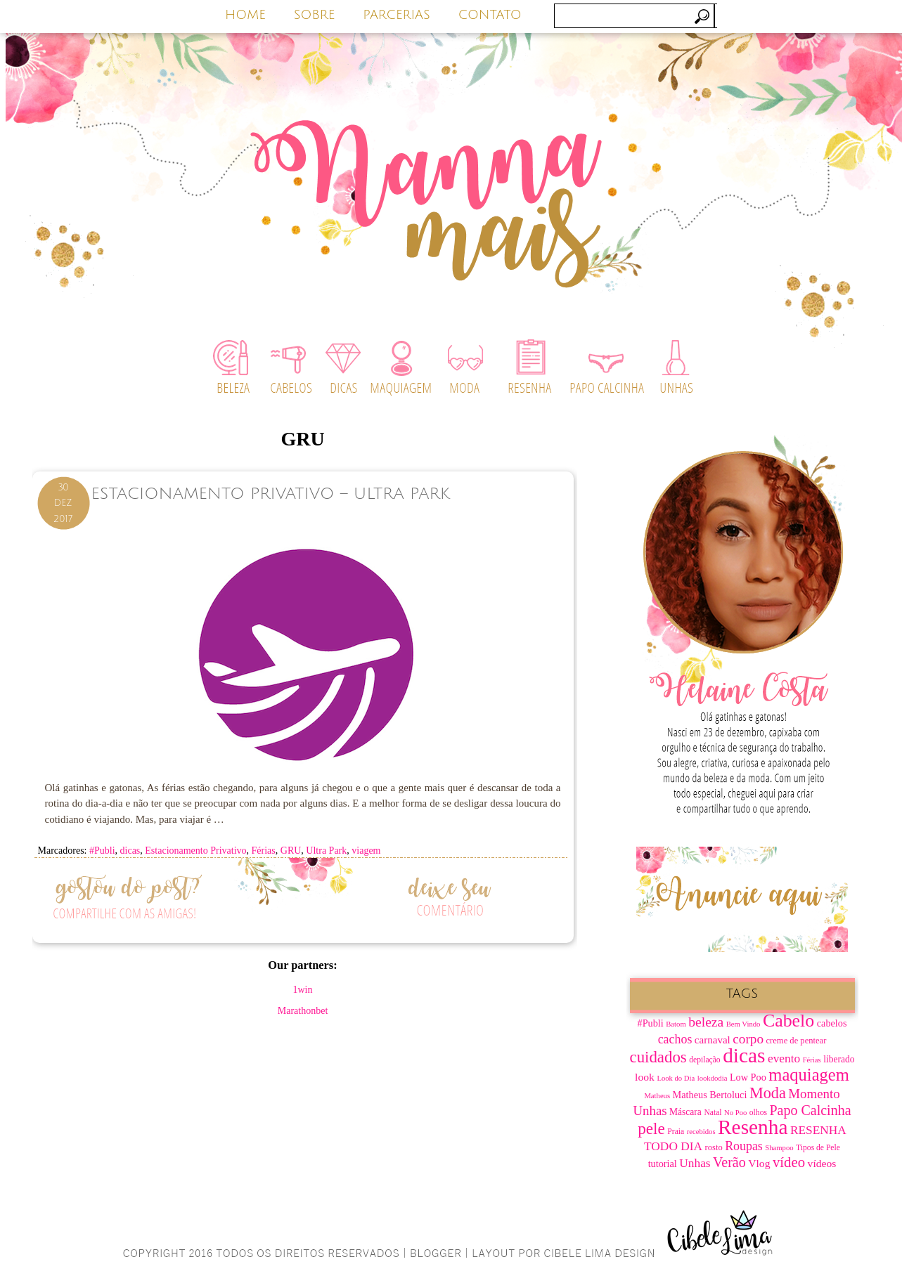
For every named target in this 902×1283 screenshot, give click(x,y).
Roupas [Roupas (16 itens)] (744, 1146)
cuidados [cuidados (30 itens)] (658, 1057)
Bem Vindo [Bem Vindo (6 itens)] (743, 1024)
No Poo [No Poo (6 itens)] (735, 1112)
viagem (366, 850)
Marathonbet (303, 1010)
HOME (245, 15)
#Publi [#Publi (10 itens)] (651, 1023)
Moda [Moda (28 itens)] (767, 1093)
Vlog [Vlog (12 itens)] (759, 1163)
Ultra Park (326, 850)
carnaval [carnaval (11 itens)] (712, 1040)
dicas (130, 850)
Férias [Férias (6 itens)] (812, 1060)
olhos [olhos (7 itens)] (758, 1112)
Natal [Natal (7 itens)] (712, 1112)
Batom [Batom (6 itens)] (675, 1024)
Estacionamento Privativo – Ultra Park (270, 493)
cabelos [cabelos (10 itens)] (832, 1023)
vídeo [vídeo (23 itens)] (789, 1162)
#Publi (102, 850)
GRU (291, 850)
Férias (264, 850)
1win (303, 989)
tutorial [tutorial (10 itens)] (662, 1163)
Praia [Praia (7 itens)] (675, 1131)
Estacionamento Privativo (195, 850)
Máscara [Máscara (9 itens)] (685, 1112)
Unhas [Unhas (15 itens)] (694, 1163)
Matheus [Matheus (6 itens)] (657, 1096)
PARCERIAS (396, 15)
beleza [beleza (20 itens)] (705, 1022)
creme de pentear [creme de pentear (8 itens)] (796, 1041)
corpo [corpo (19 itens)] (748, 1038)
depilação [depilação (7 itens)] (704, 1059)
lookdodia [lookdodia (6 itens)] (712, 1078)
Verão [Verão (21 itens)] (729, 1162)
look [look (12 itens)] (645, 1077)
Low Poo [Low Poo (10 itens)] (748, 1077)
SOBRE (314, 15)
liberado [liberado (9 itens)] (838, 1059)
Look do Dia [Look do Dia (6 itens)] (676, 1078)
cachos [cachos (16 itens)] (675, 1039)
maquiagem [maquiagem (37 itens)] (808, 1074)
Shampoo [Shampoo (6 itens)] (779, 1148)
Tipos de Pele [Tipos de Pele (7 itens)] (818, 1147)
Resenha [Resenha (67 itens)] (752, 1127)
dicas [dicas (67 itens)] (744, 1055)
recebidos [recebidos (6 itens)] (701, 1131)
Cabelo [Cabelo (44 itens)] (788, 1020)
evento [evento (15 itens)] (784, 1058)
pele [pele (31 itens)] (651, 1128)
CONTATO (490, 15)
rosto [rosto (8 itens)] (714, 1147)
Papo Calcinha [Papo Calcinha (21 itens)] (810, 1110)
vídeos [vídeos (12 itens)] (822, 1163)
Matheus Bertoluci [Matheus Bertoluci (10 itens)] (710, 1094)
